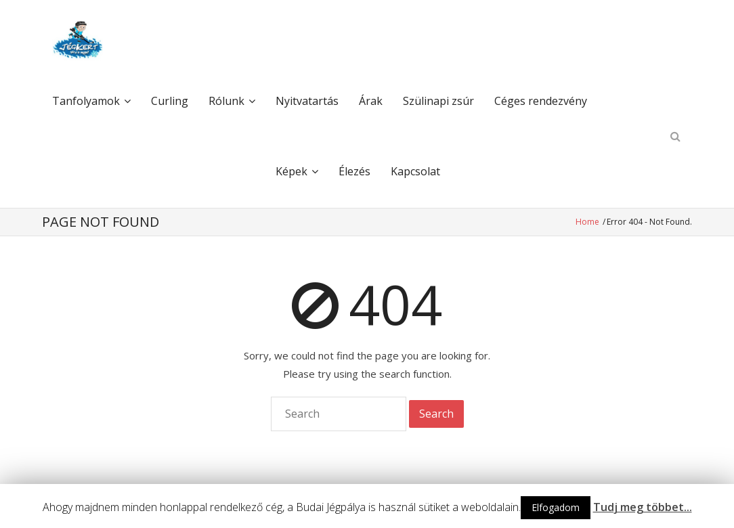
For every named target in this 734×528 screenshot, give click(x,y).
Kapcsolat (415, 171)
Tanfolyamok (86, 100)
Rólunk (226, 100)
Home (588, 221)
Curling (169, 100)
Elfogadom (556, 507)
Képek (291, 171)
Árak (371, 100)
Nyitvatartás (307, 100)
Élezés (354, 171)
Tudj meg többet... (642, 507)
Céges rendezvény (540, 100)
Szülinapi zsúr (438, 100)
